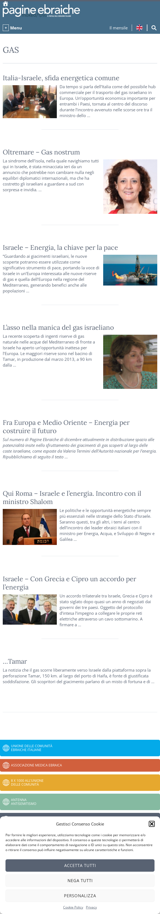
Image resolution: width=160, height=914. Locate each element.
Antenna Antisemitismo (23, 801)
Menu (16, 28)
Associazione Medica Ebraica (36, 765)
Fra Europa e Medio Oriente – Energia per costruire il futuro (66, 426)
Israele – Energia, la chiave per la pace (60, 247)
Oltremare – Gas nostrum (41, 152)
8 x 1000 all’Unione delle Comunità (27, 782)
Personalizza (80, 895)
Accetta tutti (80, 865)
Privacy (91, 907)
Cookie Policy (73, 907)
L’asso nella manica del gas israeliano (58, 327)
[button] (152, 824)
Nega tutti (80, 880)
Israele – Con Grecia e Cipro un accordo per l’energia (69, 583)
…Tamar (15, 661)
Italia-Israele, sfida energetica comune (61, 78)
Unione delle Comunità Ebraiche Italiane (31, 748)
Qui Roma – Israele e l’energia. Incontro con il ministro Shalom (72, 497)
